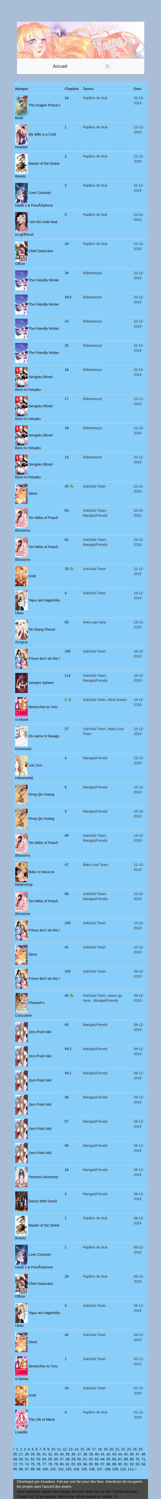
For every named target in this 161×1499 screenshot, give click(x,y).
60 (67, 1025)
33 (56, 1454)
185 (67, 651)
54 (44, 1459)
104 (76, 1469)
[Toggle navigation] (107, 66)
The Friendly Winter (43, 280)
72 (15, 1464)
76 (38, 1464)
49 (15, 1459)
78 (50, 1464)
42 (108, 1454)
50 (21, 1459)
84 (85, 1464)
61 (85, 1459)
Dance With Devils (42, 1201)
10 (53, 1449)
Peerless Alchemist (43, 1177)
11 (59, 1449)
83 (67, 510)
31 (44, 1454)
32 (50, 1454)
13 (71, 1449)
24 (67, 321)
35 (69, 569)
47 (67, 865)
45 (69, 486)
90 (120, 1464)
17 (67, 399)
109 (115, 1469)
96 (21, 1469)
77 (44, 1464)
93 (138, 1464)
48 (143, 1454)
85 (91, 1464)
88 (67, 894)
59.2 (68, 1049)
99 (38, 1469)
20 (111, 1449)
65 (108, 1459)
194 (67, 923)
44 (67, 1335)
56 (67, 1146)
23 (129, 1449)
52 (33, 1459)
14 (76, 1449)
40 (69, 996)
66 (114, 1459)
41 (67, 947)
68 (126, 1459)
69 (132, 1459)
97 (27, 1469)
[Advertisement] (80, 11)
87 (103, 1464)
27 (67, 729)
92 (132, 1464)
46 (132, 1454)
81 (67, 540)
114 (67, 675)
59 (73, 1459)
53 (38, 1459)
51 (27, 1459)
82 (73, 1464)
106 (92, 1469)
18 (67, 428)
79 (56, 1464)
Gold (32, 576)
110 (123, 1469)
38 (85, 1454)
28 (67, 1276)
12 (65, 1449)
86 (97, 1464)
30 (38, 1454)
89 (67, 835)
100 (45, 1469)
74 (27, 1464)
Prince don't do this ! (44, 658)
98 (33, 1469)
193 (67, 971)
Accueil (60, 66)
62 (91, 1459)
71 (143, 1459)
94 (143, 1464)
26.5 (68, 297)
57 (67, 1121)
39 (91, 1454)
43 (114, 1454)
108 (107, 1469)
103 (68, 1469)
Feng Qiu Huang (41, 794)
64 (103, 1459)
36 (73, 1454)
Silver (32, 493)
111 (131, 1469)
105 (84, 1469)
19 (67, 457)
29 (67, 244)
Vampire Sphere (41, 682)
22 (123, 1449)
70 (138, 1459)
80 (62, 1464)
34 (67, 1388)
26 (67, 273)
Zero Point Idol (39, 1032)
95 (15, 1469)
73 (21, 1464)
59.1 (68, 1073)
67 (120, 1459)
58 (67, 1097)
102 (61, 1469)
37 (79, 1454)
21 (117, 1449)
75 (33, 1464)
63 (97, 1459)
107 (99, 1469)
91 (126, 1464)
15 (82, 1449)
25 (67, 345)
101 (53, 1469)
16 (67, 98)
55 (50, 1459)
